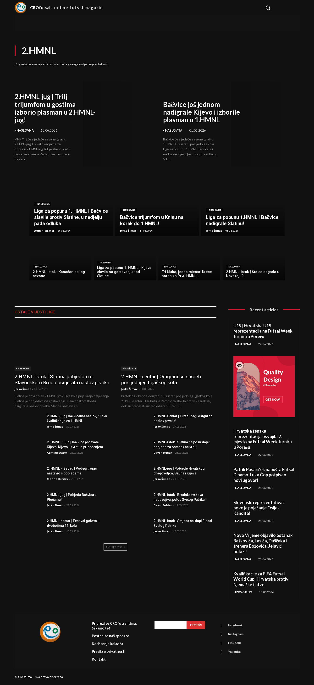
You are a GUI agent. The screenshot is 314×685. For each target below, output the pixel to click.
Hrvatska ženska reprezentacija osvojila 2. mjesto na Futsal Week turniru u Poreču (262, 439)
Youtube (234, 652)
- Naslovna (24, 130)
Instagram (235, 634)
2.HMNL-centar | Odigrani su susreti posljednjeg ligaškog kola (161, 379)
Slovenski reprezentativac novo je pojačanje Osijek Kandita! (259, 508)
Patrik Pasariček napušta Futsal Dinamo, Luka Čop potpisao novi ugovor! (263, 475)
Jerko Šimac (23, 389)
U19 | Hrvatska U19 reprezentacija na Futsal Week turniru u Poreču (262, 331)
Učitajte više (115, 547)
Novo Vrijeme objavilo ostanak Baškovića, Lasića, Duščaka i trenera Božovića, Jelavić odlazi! (263, 543)
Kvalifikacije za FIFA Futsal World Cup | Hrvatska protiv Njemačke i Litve (260, 579)
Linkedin (234, 643)
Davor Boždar (163, 452)
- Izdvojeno (242, 592)
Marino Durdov (57, 479)
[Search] (196, 625)
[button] (279, 7)
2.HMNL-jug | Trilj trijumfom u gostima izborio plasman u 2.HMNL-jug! (55, 108)
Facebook (235, 625)
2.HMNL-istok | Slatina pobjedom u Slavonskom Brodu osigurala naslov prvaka (62, 379)
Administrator (57, 452)
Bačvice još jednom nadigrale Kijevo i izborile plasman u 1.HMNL (201, 112)
